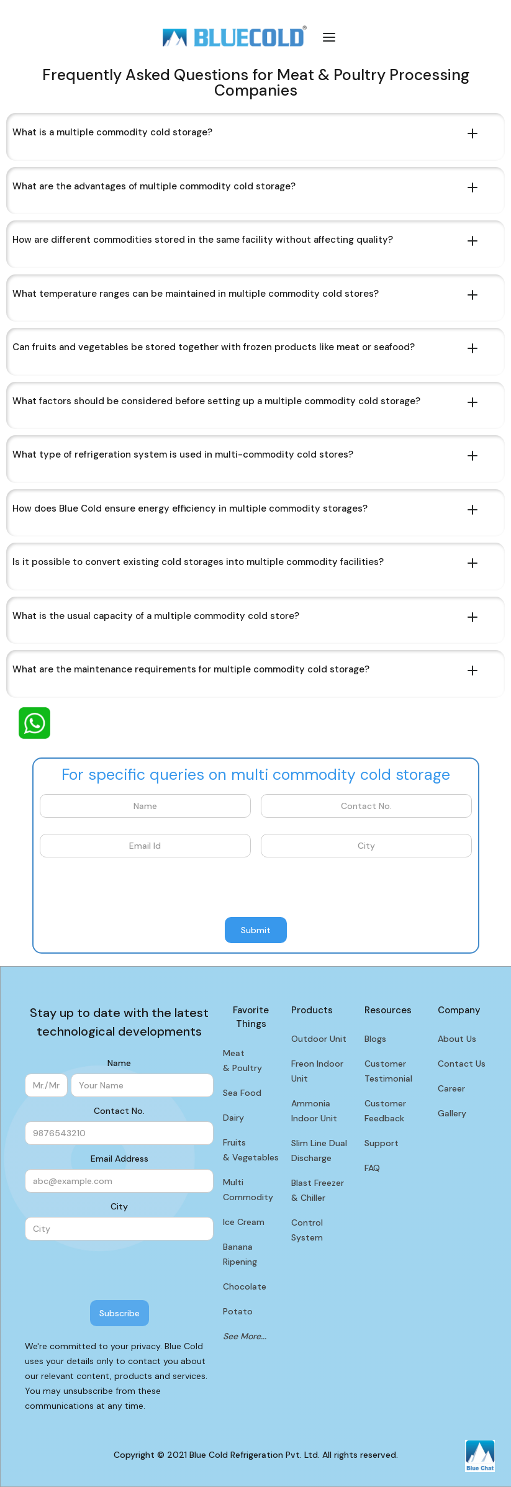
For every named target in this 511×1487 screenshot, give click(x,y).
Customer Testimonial (388, 1071)
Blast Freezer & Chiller (317, 1190)
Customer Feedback (385, 1111)
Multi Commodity (248, 1190)
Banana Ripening (240, 1254)
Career (451, 1088)
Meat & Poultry (242, 1060)
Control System (307, 1230)
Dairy (233, 1117)
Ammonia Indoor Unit (314, 1111)
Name (119, 1063)
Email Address (119, 1158)
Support (381, 1143)
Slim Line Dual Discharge (319, 1150)
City (119, 1206)
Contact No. (119, 1110)
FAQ (372, 1167)
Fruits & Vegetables (251, 1150)
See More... (244, 1336)
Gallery (452, 1113)
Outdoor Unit (318, 1038)
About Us (457, 1038)
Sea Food (242, 1092)
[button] (329, 37)
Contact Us (462, 1063)
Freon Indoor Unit (317, 1071)
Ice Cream (244, 1221)
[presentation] (134, 888)
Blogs (375, 1038)
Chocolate (244, 1286)
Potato (238, 1311)
